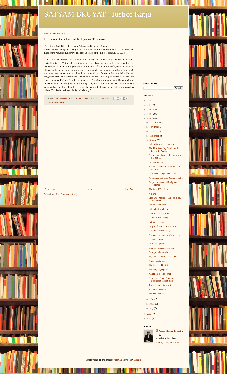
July (151, 299)
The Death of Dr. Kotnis (159, 265)
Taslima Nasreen (156, 294)
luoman (118, 360)
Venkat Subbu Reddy (158, 261)
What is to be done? (157, 289)
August (152, 140)
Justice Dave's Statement (160, 285)
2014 (149, 118)
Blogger (137, 360)
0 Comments (104, 98)
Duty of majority (156, 243)
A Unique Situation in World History (165, 235)
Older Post (128, 189)
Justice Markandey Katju (171, 331)
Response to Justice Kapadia (161, 248)
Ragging (152, 193)
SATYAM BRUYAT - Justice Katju (97, 14)
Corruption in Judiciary (159, 252)
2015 (149, 114)
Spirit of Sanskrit (156, 222)
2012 (149, 318)
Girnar (61, 102)
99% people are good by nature (163, 173)
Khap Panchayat (156, 239)
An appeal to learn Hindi (160, 274)
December (154, 122)
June (151, 304)
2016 (149, 109)
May (151, 308)
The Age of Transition (158, 189)
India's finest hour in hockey (161, 144)
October (153, 131)
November (154, 127)
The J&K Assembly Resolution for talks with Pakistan (164, 149)
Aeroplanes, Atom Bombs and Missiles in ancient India (162, 279)
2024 (149, 100)
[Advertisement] (89, 163)
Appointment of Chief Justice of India (166, 178)
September (154, 136)
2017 (149, 105)
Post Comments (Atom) (66, 194)
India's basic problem (158, 209)
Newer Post (50, 189)
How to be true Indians (159, 213)
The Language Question (159, 269)
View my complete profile (167, 342)
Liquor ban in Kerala (158, 205)
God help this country (158, 218)
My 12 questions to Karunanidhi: (163, 256)
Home (89, 189)
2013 (149, 314)
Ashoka (55, 102)
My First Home (156, 162)
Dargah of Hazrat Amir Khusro (162, 226)
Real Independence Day (159, 231)
